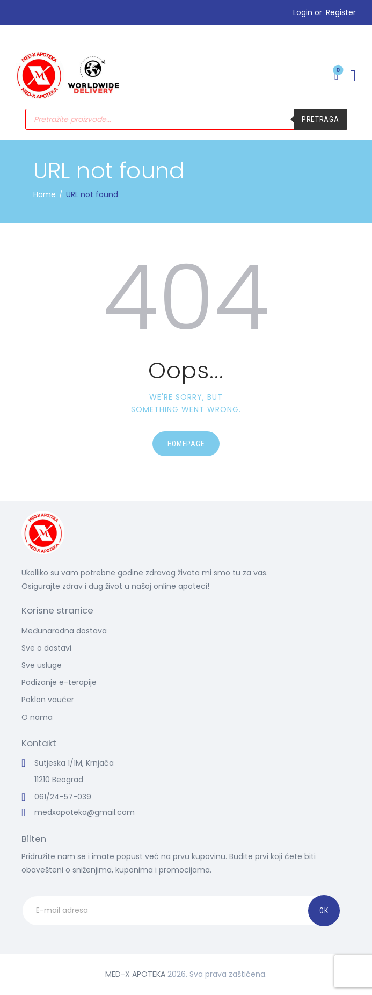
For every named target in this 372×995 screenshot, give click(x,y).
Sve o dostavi (46, 648)
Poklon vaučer (47, 699)
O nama (37, 717)
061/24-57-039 (62, 796)
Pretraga (320, 119)
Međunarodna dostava (64, 630)
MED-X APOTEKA (135, 974)
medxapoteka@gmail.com (84, 812)
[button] (353, 76)
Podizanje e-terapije (59, 682)
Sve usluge (41, 665)
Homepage (186, 443)
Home (44, 194)
